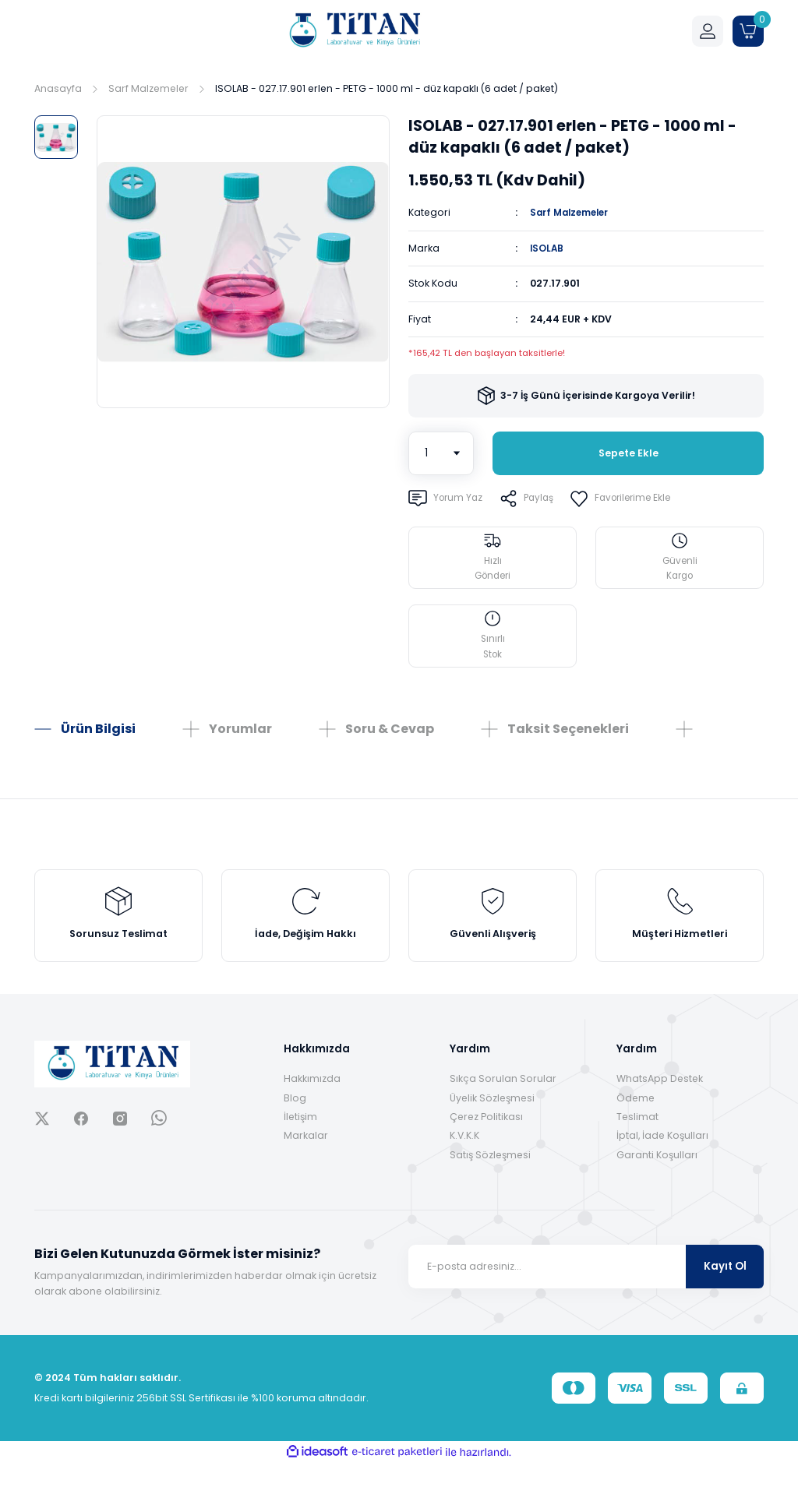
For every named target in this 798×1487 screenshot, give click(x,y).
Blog (295, 1122)
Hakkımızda (312, 1102)
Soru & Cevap (389, 741)
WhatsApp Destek (659, 1102)
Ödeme (635, 1122)
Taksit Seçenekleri (568, 741)
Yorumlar (240, 741)
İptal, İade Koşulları (662, 1159)
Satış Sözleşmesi (490, 1179)
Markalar (306, 1159)
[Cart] (748, 31)
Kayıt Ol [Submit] (725, 1290)
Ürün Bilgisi (98, 741)
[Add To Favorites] (631, 497)
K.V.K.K (464, 1159)
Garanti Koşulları (656, 1179)
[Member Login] (707, 31)
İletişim (300, 1140)
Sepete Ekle (628, 453)
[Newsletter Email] (586, 1291)
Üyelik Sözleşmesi (492, 1122)
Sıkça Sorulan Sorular (503, 1102)
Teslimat (637, 1140)
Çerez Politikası (486, 1140)
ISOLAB (547, 247)
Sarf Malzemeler (573, 212)
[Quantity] (441, 452)
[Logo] (354, 31)
